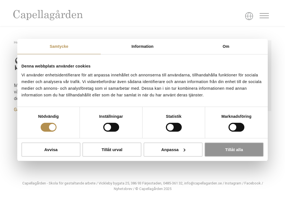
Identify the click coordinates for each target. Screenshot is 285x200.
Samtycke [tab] (59, 46)
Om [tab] (226, 46)
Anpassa (173, 149)
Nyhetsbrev (123, 189)
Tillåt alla (234, 149)
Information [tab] (142, 46)
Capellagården (48, 15)
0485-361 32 (173, 183)
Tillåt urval (112, 149)
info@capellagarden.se (203, 183)
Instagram (233, 183)
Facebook (252, 183)
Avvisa (51, 149)
